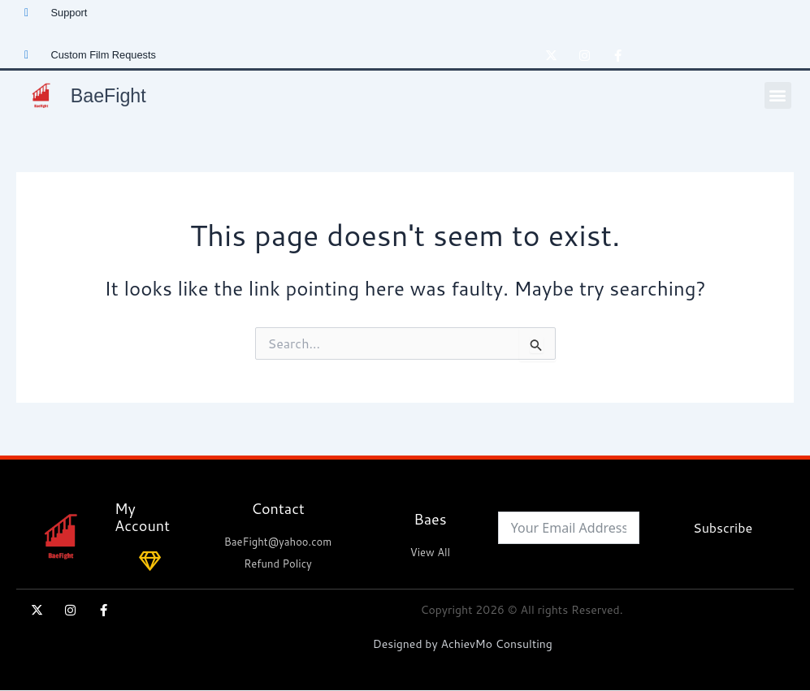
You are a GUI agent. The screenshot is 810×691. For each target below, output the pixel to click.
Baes (430, 518)
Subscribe (722, 527)
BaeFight (111, 95)
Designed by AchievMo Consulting (462, 644)
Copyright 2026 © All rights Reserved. (522, 610)
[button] (778, 95)
